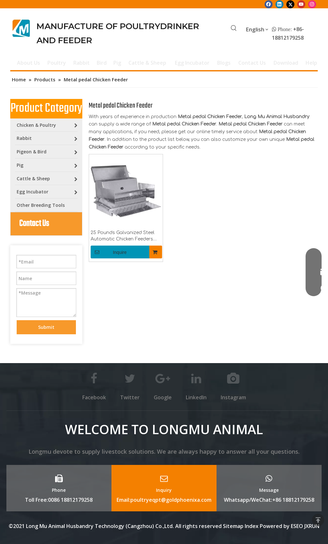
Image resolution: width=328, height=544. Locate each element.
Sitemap (233, 526)
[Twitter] (290, 4)
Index (252, 526)
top (318, 520)
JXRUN (311, 526)
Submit (46, 327)
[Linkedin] (279, 4)
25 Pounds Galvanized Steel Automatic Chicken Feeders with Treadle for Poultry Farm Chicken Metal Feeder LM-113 (124, 236)
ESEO (297, 526)
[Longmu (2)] (21, 28)
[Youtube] (301, 4)
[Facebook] (269, 4)
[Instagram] (312, 4)
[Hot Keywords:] (233, 28)
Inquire (109, 252)
